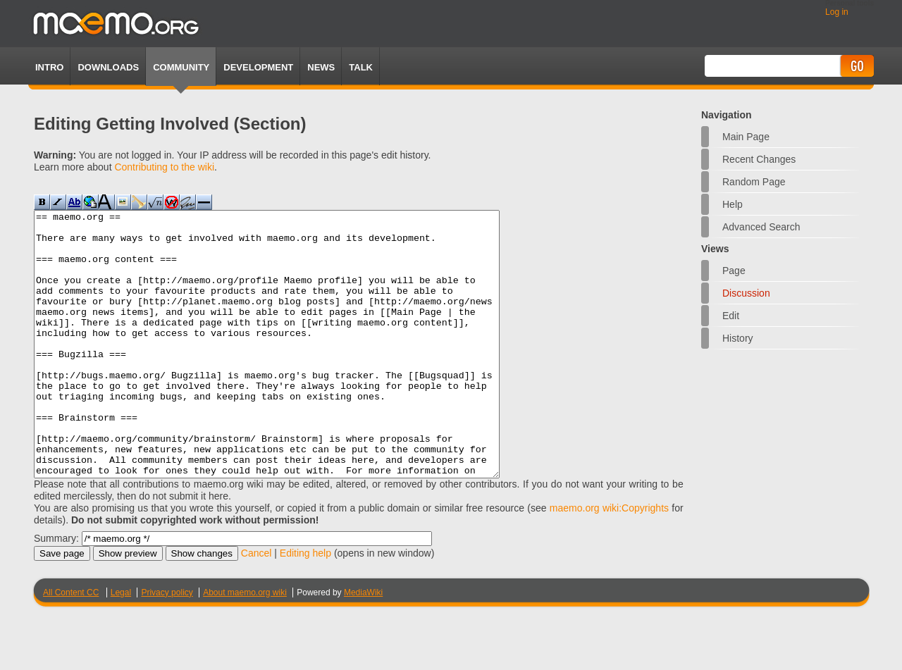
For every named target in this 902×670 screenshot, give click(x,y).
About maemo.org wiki (245, 645)
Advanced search (761, 226)
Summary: (56, 591)
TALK (361, 67)
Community (181, 67)
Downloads (108, 67)
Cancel (256, 606)
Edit (730, 315)
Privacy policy (166, 645)
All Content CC (71, 645)
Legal (121, 645)
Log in (836, 12)
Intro (49, 67)
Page (734, 270)
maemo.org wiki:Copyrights (609, 560)
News (321, 67)
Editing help (305, 606)
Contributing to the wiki (164, 167)
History (737, 338)
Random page (754, 181)
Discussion (746, 293)
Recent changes (759, 159)
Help (732, 204)
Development (258, 67)
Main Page (746, 136)
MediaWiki (363, 645)
